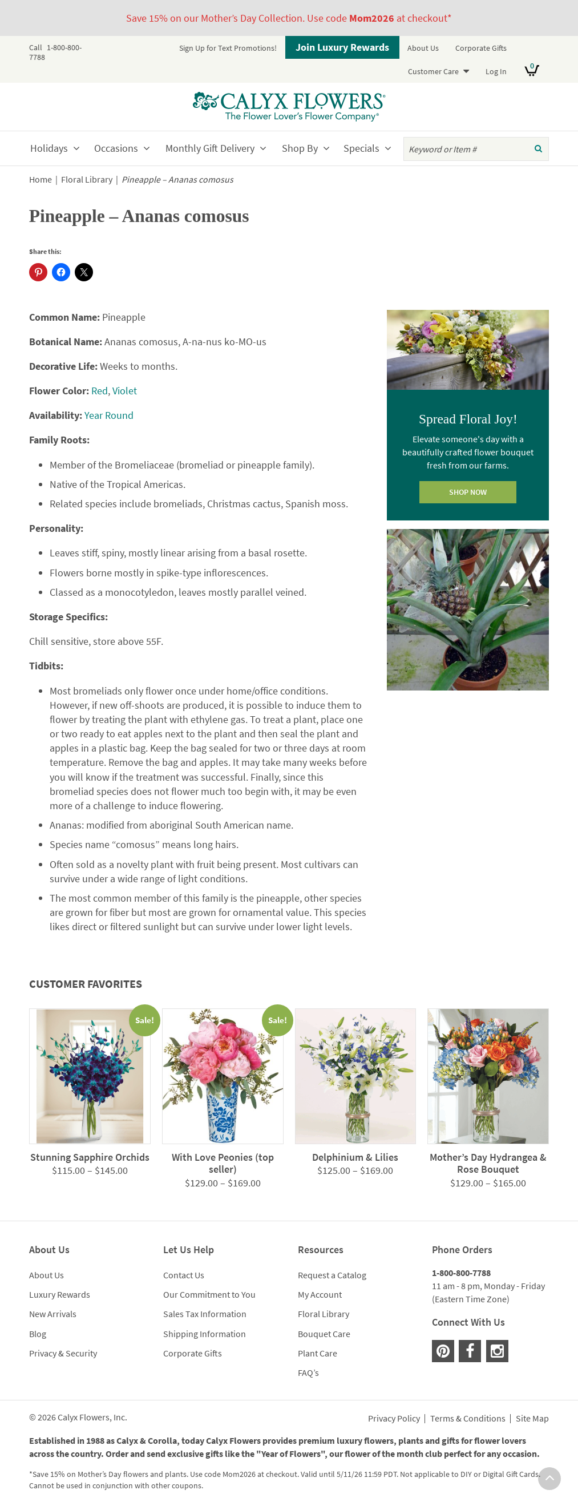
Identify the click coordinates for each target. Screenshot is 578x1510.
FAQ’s (308, 1372)
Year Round (109, 415)
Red (99, 390)
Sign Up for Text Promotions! (228, 48)
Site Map (532, 1418)
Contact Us (183, 1275)
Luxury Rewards (59, 1294)
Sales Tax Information (204, 1313)
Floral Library (86, 179)
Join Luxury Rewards (342, 47)
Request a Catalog (332, 1275)
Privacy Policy (394, 1418)
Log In (496, 71)
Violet (124, 390)
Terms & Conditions (468, 1418)
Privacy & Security (63, 1353)
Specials (361, 148)
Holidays (49, 148)
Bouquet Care (324, 1333)
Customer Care (433, 71)
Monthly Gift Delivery (209, 148)
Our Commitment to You (209, 1294)
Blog (37, 1333)
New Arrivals (52, 1313)
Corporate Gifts (481, 48)
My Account (320, 1294)
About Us (423, 48)
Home (40, 179)
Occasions (116, 148)
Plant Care (317, 1353)
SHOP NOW (468, 492)
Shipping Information (204, 1333)
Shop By (300, 148)
